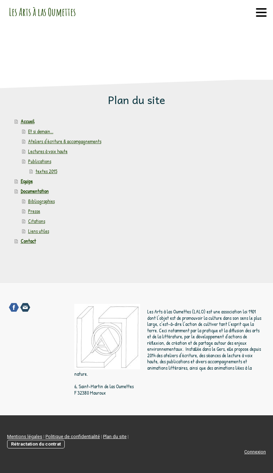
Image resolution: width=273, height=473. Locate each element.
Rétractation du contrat (36, 444)
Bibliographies (41, 201)
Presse (34, 211)
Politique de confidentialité (73, 436)
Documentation (35, 191)
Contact (28, 241)
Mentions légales (24, 436)
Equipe (27, 181)
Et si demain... (40, 131)
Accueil (27, 121)
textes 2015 (46, 171)
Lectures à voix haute (48, 151)
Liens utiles (38, 231)
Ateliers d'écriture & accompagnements (64, 141)
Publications (39, 161)
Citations (36, 221)
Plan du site (115, 436)
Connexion (255, 451)
